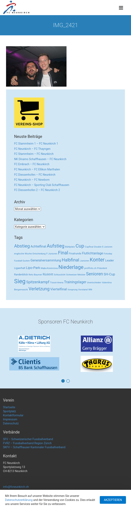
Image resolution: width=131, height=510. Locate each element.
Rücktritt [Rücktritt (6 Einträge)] (48, 274)
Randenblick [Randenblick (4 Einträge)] (21, 274)
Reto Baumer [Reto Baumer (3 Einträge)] (35, 274)
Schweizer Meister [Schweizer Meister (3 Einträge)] (75, 274)
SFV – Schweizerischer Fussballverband (28, 439)
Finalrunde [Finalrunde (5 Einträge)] (75, 253)
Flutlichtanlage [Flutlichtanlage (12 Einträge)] (92, 253)
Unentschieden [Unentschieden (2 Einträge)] (94, 282)
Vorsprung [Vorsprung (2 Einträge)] (72, 289)
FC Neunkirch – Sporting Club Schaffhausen (41, 185)
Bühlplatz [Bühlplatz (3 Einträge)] (70, 246)
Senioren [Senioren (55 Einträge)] (94, 273)
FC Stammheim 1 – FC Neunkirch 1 (36, 143)
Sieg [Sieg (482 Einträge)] (20, 281)
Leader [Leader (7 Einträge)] (109, 260)
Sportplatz (9, 411)
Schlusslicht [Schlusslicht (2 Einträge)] (60, 274)
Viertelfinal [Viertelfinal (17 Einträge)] (58, 289)
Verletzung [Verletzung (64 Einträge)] (39, 288)
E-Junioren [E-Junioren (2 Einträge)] (107, 247)
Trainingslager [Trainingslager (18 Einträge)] (75, 282)
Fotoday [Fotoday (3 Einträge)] (108, 253)
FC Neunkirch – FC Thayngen (32, 148)
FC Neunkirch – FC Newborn (32, 179)
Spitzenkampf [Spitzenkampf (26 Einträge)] (37, 282)
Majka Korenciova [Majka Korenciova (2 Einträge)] (49, 268)
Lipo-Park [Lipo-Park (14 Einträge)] (33, 268)
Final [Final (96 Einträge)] (63, 253)
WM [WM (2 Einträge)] (90, 289)
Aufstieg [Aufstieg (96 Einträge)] (55, 246)
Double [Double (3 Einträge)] (97, 246)
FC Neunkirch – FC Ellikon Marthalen (37, 169)
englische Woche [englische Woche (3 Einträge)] (23, 253)
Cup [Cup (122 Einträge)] (80, 246)
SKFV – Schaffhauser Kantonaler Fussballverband (34, 447)
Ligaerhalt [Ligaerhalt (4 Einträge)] (19, 268)
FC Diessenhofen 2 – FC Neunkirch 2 (37, 190)
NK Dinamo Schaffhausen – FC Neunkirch (40, 159)
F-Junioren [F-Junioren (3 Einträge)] (51, 253)
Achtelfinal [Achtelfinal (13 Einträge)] (38, 246)
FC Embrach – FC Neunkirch (31, 164)
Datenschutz (11, 423)
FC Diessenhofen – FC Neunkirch (34, 174)
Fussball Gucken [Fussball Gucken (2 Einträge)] (22, 260)
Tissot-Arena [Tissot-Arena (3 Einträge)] (56, 282)
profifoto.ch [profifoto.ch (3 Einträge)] (90, 268)
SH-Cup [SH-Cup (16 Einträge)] (109, 274)
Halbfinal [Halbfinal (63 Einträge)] (70, 259)
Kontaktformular (13, 415)
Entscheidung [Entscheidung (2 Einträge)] (39, 253)
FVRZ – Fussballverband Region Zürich (27, 443)
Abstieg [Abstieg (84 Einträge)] (22, 246)
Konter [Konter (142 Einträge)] (97, 260)
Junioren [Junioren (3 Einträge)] (84, 260)
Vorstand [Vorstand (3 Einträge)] (83, 289)
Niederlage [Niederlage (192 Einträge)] (71, 267)
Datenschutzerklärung (18, 500)
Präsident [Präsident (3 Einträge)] (102, 268)
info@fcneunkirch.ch (16, 486)
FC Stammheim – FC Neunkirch (34, 153)
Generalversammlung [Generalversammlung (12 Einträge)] (45, 260)
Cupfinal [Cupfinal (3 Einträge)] (89, 246)
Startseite (9, 407)
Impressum (10, 419)
